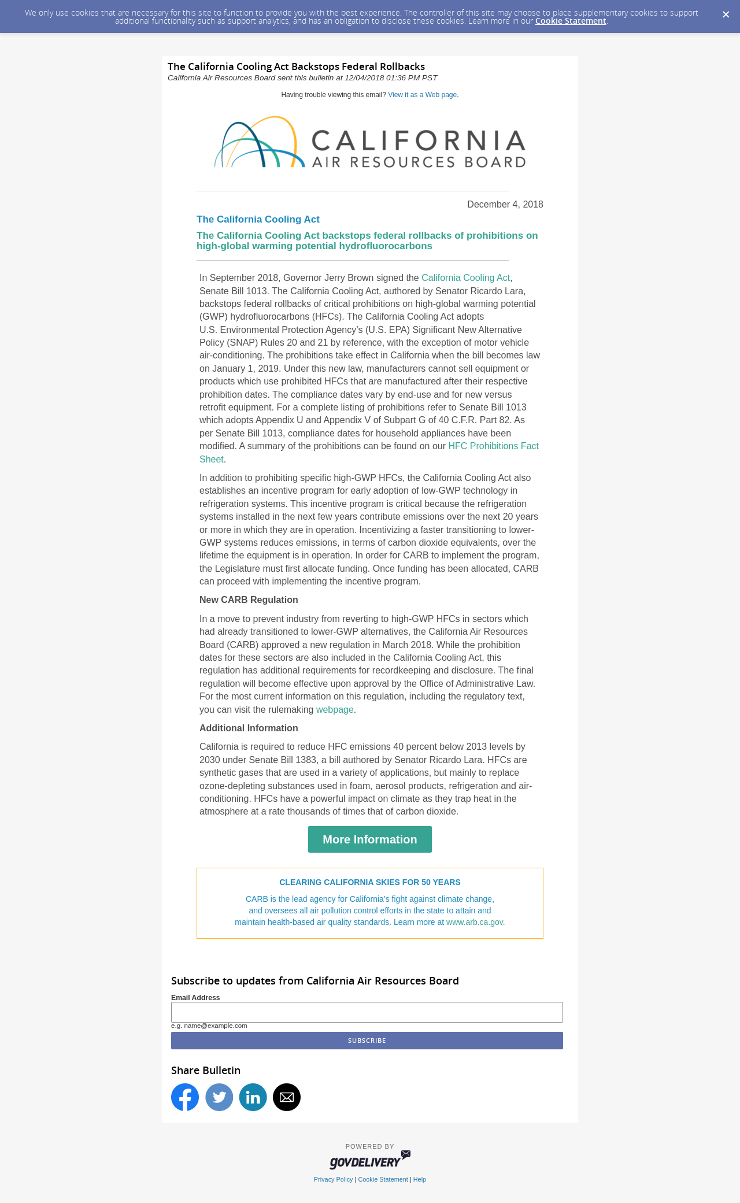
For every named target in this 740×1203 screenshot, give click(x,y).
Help (419, 1179)
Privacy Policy (333, 1179)
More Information (370, 839)
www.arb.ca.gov (474, 922)
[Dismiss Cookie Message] (725, 11)
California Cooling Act (465, 278)
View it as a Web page (422, 95)
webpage (335, 710)
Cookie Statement (570, 20)
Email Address (195, 998)
